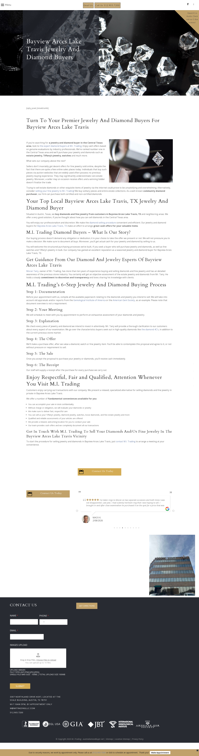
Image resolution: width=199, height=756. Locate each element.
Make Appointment (160, 752)
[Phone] (53, 628)
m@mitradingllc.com (22, 714)
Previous (77, 517)
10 (138, 534)
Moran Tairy (32, 277)
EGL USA (51, 730)
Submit (20, 692)
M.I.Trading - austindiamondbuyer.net (87, 745)
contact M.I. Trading (125, 448)
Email (14, 637)
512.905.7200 (16, 719)
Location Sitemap (122, 745)
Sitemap (109, 745)
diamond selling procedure (102, 229)
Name (14, 622)
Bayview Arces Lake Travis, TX (52, 232)
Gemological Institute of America (89, 306)
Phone (44, 622)
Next (173, 517)
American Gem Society (124, 306)
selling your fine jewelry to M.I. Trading (54, 197)
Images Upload (18, 651)
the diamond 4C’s (150, 336)
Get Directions (87, 612)
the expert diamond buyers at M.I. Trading (61, 152)
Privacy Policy (137, 745)
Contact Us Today (102, 477)
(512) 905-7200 (99, 752)
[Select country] (42, 628)
